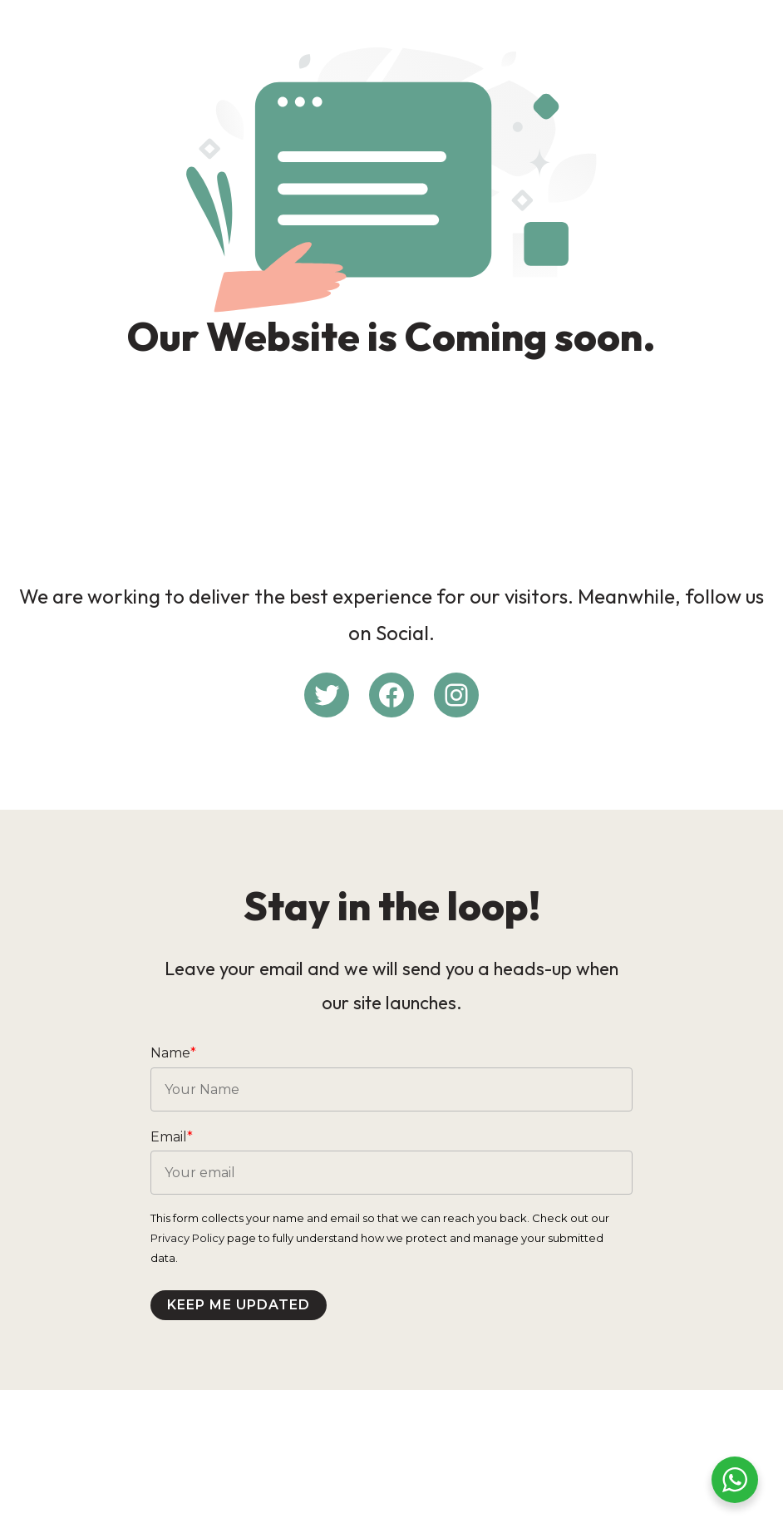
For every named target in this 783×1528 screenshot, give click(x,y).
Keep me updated (250, 1393)
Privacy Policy (199, 1326)
